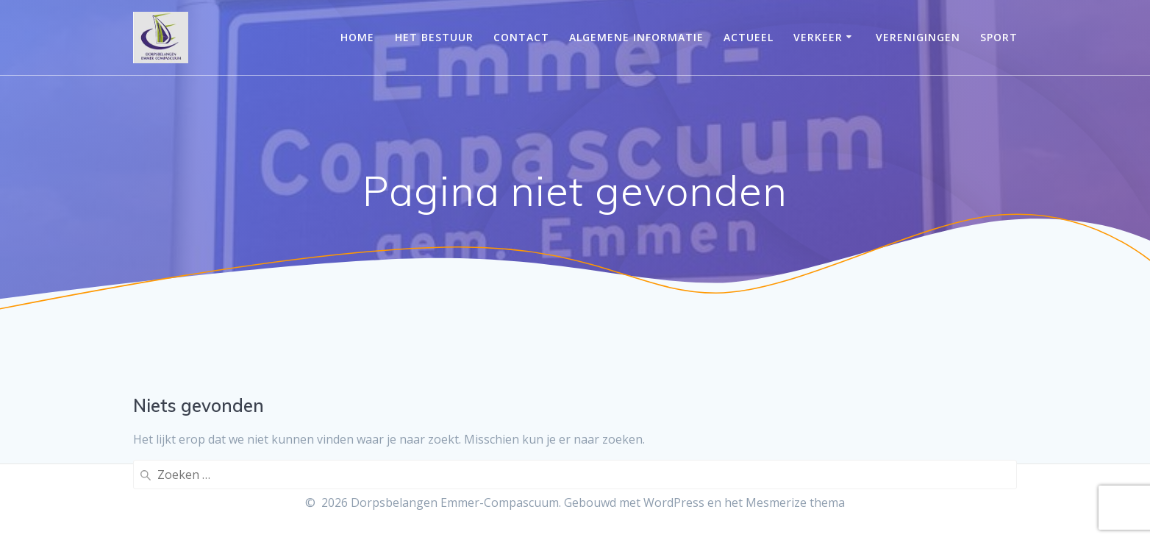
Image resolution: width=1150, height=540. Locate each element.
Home (357, 37)
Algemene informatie (636, 37)
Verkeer (818, 37)
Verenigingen (918, 37)
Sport (999, 37)
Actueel (749, 37)
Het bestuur (434, 37)
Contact (521, 37)
